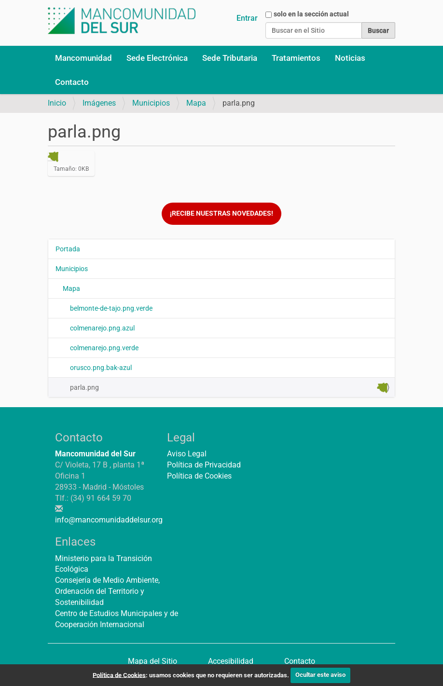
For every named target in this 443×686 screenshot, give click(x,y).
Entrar (247, 18)
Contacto (72, 82)
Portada (67, 249)
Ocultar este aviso (320, 674)
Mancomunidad (83, 58)
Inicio (57, 103)
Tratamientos (296, 58)
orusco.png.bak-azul (101, 367)
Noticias (350, 58)
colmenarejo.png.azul (102, 328)
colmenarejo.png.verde (104, 348)
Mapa (196, 103)
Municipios (151, 103)
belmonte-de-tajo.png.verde (111, 308)
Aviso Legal (187, 453)
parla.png (229, 388)
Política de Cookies (199, 475)
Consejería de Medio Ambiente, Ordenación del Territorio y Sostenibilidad (107, 591)
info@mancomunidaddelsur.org (109, 519)
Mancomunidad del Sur (95, 453)
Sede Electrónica (157, 58)
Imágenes (99, 103)
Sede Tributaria (229, 58)
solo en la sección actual (311, 14)
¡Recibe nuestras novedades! (221, 213)
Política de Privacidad (204, 464)
